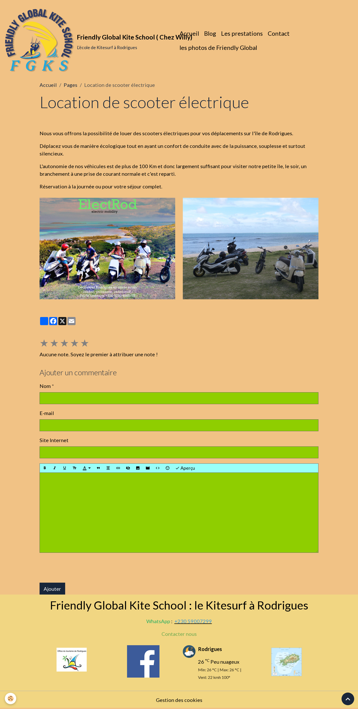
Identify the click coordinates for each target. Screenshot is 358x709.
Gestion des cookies (179, 700)
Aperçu (185, 468)
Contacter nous (179, 634)
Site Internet (54, 440)
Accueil (189, 33)
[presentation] (78, 568)
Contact (279, 33)
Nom (45, 386)
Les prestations (242, 33)
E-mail (47, 413)
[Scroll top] (348, 699)
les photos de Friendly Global (218, 47)
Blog (210, 33)
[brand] (88, 40)
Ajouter (52, 589)
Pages (70, 85)
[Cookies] (10, 698)
